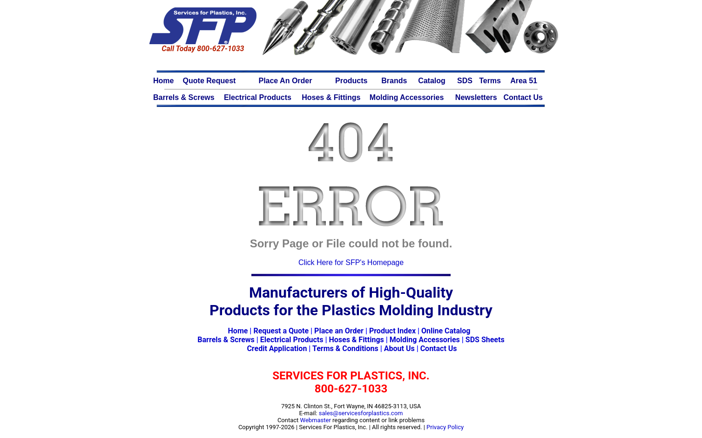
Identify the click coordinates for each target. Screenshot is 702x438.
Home (238, 330)
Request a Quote (281, 330)
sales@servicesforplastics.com (361, 413)
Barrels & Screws (225, 339)
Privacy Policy (445, 427)
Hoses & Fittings (356, 339)
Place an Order (339, 330)
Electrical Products (292, 339)
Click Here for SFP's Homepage (351, 262)
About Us (399, 348)
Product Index (392, 330)
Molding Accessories (425, 339)
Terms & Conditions (345, 348)
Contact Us (438, 348)
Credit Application (277, 348)
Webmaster (315, 420)
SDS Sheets (485, 339)
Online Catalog (445, 330)
